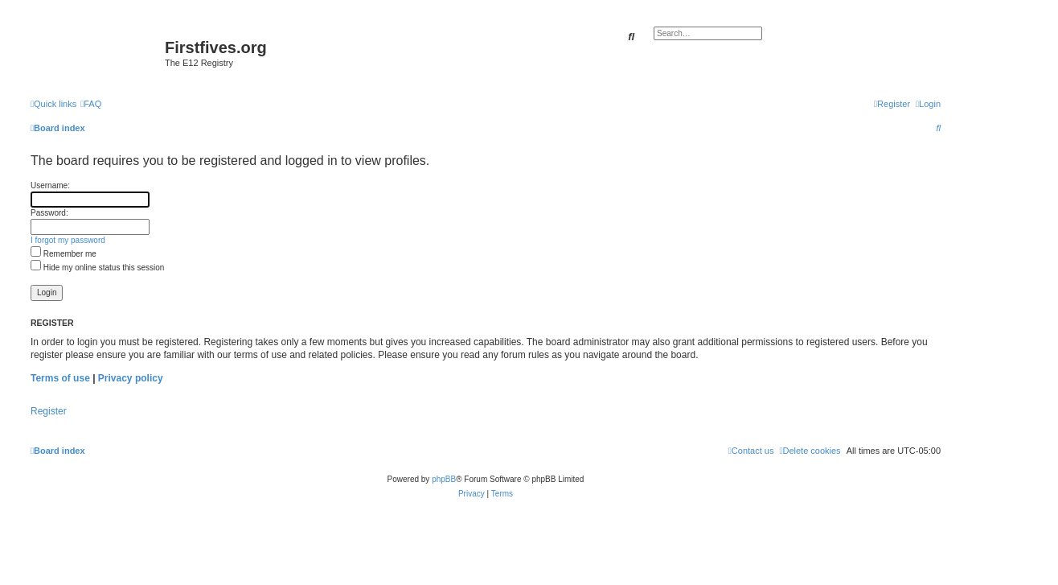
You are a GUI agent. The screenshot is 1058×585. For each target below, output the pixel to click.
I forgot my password (68, 240)
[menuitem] (90, 103)
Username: (50, 185)
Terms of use (60, 378)
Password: (49, 212)
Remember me (63, 253)
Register (49, 411)
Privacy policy (130, 378)
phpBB (444, 479)
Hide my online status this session (97, 267)
